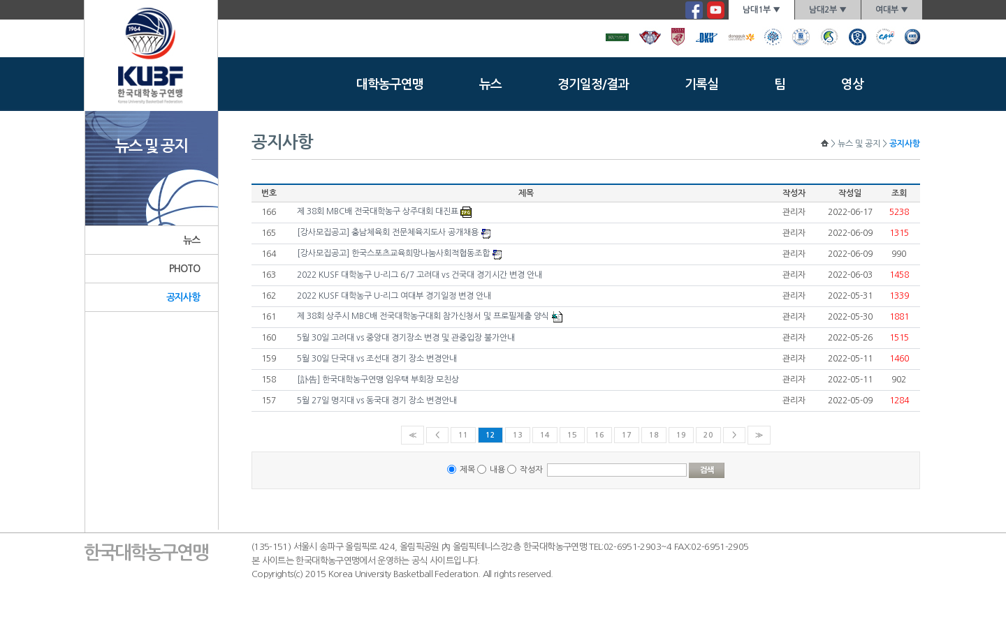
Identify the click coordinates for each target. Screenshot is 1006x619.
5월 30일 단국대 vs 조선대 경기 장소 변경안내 (377, 359)
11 (463, 435)
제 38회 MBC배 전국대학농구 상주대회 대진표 (377, 211)
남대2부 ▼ (828, 10)
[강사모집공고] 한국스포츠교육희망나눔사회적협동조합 (393, 253)
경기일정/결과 (593, 84)
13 (518, 435)
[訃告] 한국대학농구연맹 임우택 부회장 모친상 (378, 379)
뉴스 (490, 84)
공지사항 (183, 297)
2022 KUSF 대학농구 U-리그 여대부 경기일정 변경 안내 (394, 296)
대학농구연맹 (389, 84)
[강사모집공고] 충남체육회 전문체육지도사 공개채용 (388, 232)
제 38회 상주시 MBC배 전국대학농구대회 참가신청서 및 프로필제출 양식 (423, 316)
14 (545, 435)
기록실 (701, 84)
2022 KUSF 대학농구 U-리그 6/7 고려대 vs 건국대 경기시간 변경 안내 (419, 275)
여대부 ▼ (891, 10)
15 (572, 435)
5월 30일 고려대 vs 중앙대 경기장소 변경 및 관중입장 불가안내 (406, 338)
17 (627, 435)
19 (681, 435)
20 (708, 435)
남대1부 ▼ (761, 10)
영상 (852, 84)
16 (599, 435)
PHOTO (185, 269)
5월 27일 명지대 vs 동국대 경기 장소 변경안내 (377, 400)
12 (490, 435)
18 (654, 435)
